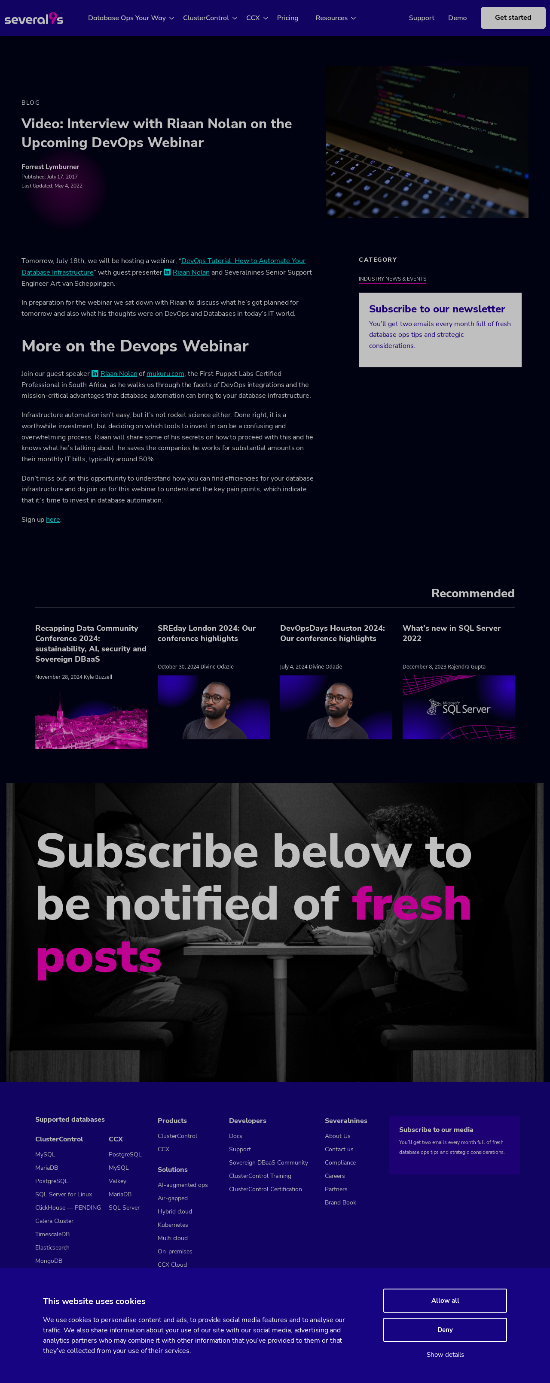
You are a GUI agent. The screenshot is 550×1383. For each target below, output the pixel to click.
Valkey (117, 1181)
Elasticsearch (52, 1248)
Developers (247, 1121)
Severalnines (346, 1121)
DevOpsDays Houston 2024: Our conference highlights (332, 633)
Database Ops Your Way (133, 18)
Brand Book (340, 1202)
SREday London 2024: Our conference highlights (207, 633)
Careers (335, 1176)
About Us (338, 1136)
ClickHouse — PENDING (68, 1208)
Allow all (445, 1300)
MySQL (45, 1154)
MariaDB (46, 1168)
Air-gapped (173, 1198)
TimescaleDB (52, 1234)
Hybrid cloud (175, 1211)
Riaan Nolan (191, 272)
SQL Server (124, 1208)
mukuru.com (165, 373)
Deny (445, 1330)
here (53, 519)
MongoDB (48, 1261)
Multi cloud (173, 1238)
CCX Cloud (172, 1265)
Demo (449, 18)
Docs (235, 1136)
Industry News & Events (392, 278)
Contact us (339, 1149)
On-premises (175, 1251)
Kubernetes (173, 1225)
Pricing (294, 18)
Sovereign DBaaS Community (268, 1163)
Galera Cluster (54, 1221)
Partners (336, 1189)
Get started (504, 17)
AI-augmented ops (183, 1185)
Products (172, 1121)
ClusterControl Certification (265, 1189)
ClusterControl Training (260, 1176)
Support (413, 18)
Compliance (340, 1163)
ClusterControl (212, 18)
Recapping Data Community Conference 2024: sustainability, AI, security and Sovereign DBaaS (91, 643)
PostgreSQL (51, 1181)
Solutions (173, 1169)
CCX (259, 18)
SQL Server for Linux (63, 1194)
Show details (445, 1354)
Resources (338, 18)
